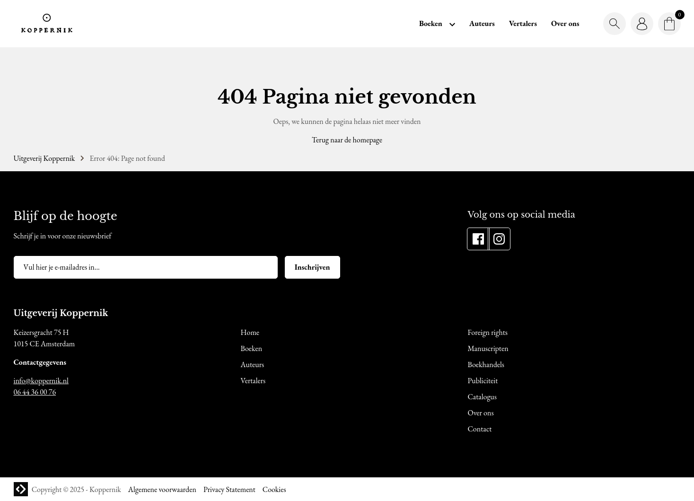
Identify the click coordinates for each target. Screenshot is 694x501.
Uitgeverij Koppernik (44, 158)
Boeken (430, 23)
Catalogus (482, 397)
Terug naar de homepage (347, 140)
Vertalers (523, 23)
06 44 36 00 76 (35, 392)
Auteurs (482, 23)
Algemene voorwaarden (162, 489)
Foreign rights (488, 332)
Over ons (565, 23)
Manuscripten (488, 348)
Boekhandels (486, 364)
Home (250, 332)
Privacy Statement (229, 489)
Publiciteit (483, 381)
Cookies (274, 489)
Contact (480, 429)
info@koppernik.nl (41, 381)
